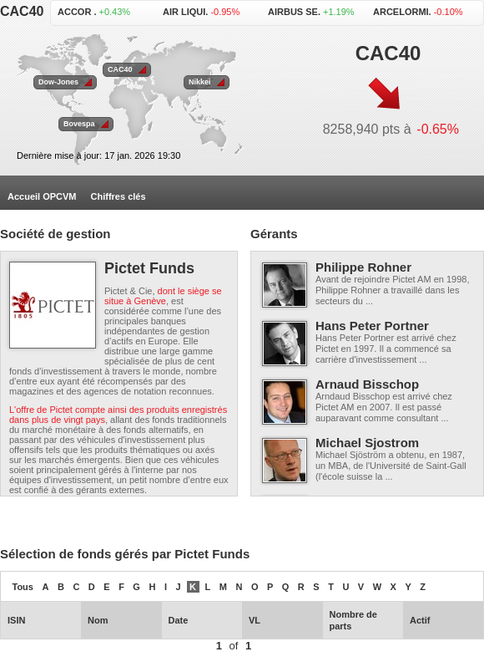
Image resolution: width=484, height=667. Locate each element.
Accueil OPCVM (42, 196)
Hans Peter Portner (372, 325)
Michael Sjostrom (367, 442)
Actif (420, 620)
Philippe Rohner (363, 267)
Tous (23, 587)
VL (254, 620)
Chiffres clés (118, 196)
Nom (98, 620)
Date (179, 620)
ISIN (16, 620)
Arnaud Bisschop (367, 384)
